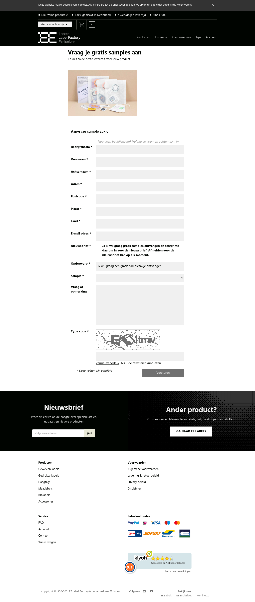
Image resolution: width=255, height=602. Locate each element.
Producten (143, 37)
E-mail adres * (81, 234)
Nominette (202, 595)
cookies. (83, 5)
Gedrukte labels (48, 475)
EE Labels (166, 595)
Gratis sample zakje (52, 24)
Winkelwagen (47, 542)
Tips (198, 37)
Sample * (77, 276)
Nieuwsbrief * (81, 246)
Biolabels (44, 495)
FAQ (41, 522)
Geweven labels (48, 469)
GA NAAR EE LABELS (191, 431)
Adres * (76, 184)
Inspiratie (161, 37)
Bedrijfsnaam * (81, 147)
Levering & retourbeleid (143, 475)
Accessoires (45, 501)
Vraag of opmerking (79, 289)
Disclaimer (134, 488)
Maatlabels (45, 488)
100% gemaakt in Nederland (93, 15)
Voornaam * (79, 159)
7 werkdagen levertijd (132, 15)
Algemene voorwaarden (143, 469)
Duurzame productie (54, 15)
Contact (43, 535)
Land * (75, 221)
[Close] (213, 5)
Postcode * (79, 196)
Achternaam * (81, 172)
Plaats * (76, 209)
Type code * (80, 331)
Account (211, 37)
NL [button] (92, 24)
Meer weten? (184, 5)
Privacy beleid (137, 482)
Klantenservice (181, 37)
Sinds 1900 (159, 15)
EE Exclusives (184, 595)
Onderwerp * (80, 264)
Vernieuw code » (107, 363)
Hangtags (44, 482)
